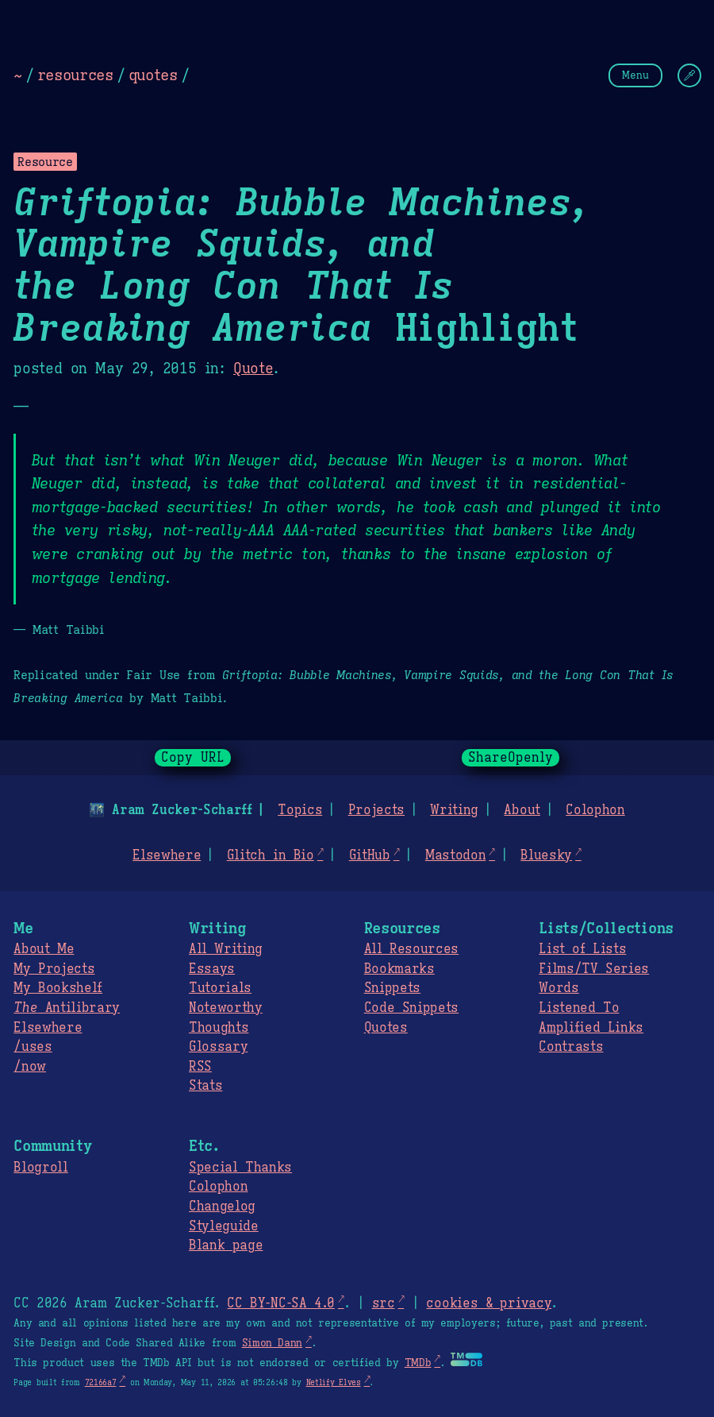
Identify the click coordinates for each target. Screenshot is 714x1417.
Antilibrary (66, 1008)
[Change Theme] (689, 75)
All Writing (226, 949)
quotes (153, 74)
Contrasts (571, 1047)
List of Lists (582, 949)
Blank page (226, 1245)
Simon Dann (272, 1343)
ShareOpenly (510, 758)
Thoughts (218, 1028)
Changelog (222, 1206)
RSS (200, 1067)
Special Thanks (240, 1168)
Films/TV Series (594, 969)
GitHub (369, 855)
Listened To (579, 1008)
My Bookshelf (57, 988)
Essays (212, 969)
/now (29, 1067)
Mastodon (455, 855)
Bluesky (546, 855)
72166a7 (101, 1382)
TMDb (418, 1363)
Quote (253, 368)
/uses (32, 1047)
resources (75, 74)
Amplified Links (591, 1028)
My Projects (53, 969)
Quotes (386, 1028)
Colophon (595, 810)
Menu (635, 75)
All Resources (411, 949)
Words (558, 988)
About (521, 810)
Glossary (218, 1047)
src (382, 1303)
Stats (205, 1086)
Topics (300, 810)
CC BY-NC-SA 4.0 (280, 1303)
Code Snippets (411, 1008)
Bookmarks (399, 969)
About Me (43, 949)
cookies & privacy (488, 1303)
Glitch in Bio (270, 855)
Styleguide (224, 1226)
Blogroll (40, 1168)
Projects (376, 810)
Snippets (392, 988)
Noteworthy (226, 1008)
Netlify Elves (333, 1382)
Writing (454, 810)
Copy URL (193, 758)
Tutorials (220, 988)
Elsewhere (166, 855)
